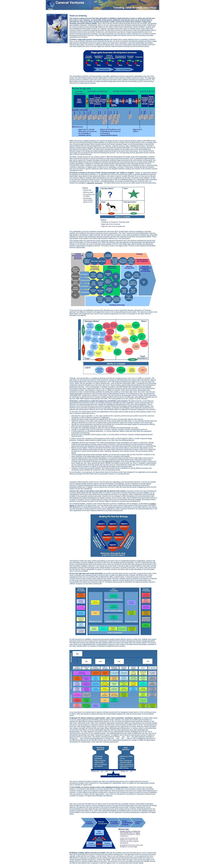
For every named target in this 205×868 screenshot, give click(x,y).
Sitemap (81, 866)
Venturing (154, 11)
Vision (148, 11)
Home (143, 11)
